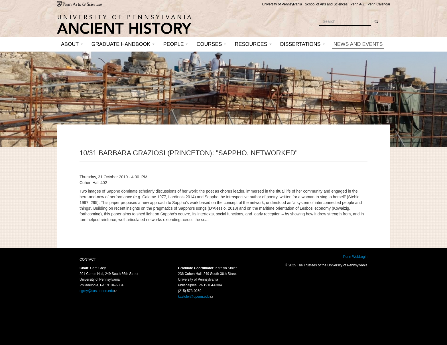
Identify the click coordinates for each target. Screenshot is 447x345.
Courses (211, 44)
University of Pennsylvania (282, 4)
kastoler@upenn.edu (194, 297)
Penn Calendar (378, 4)
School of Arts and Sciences (326, 4)
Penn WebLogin (355, 257)
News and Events (358, 44)
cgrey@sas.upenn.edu (97, 291)
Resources (253, 44)
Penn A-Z (357, 4)
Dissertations (302, 44)
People (175, 44)
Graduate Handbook (123, 44)
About (72, 44)
